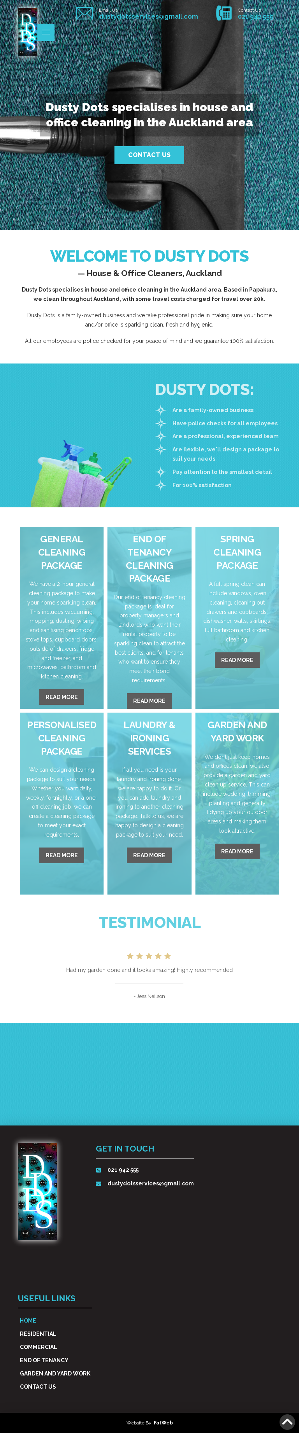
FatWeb (163, 1423)
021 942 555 (255, 16)
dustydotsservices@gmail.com (148, 16)
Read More (62, 697)
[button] (46, 32)
